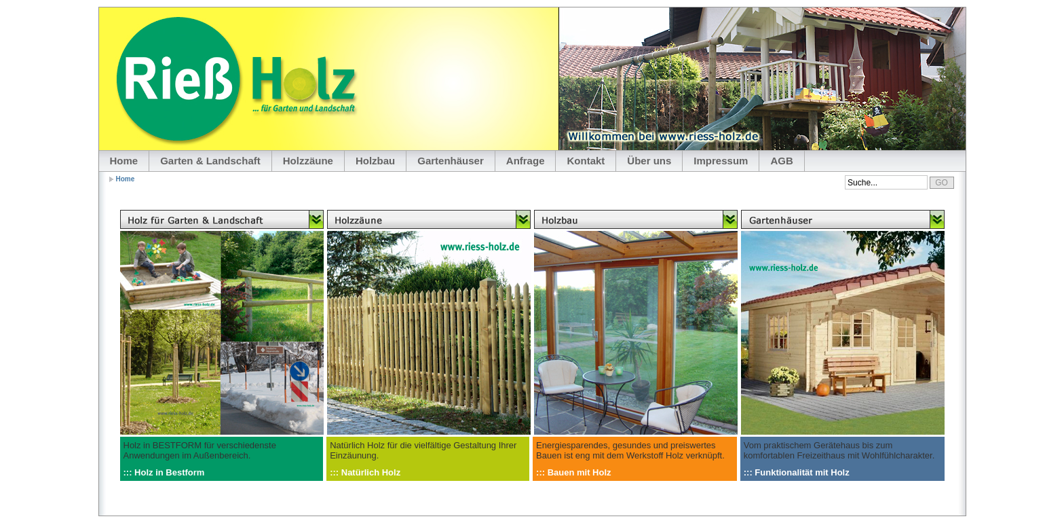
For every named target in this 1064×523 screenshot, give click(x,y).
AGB (781, 160)
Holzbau (375, 160)
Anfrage (525, 160)
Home (124, 160)
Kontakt (586, 160)
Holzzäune (308, 160)
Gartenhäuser (450, 160)
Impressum (721, 160)
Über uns (649, 160)
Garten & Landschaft (210, 160)
